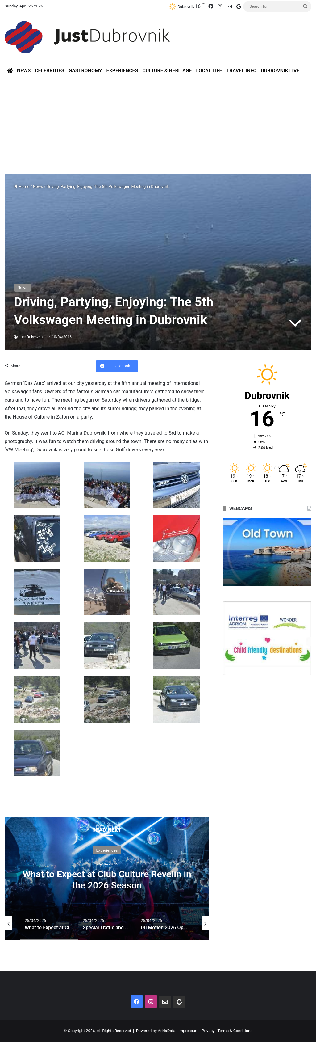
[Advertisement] (158, 121)
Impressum (188, 1030)
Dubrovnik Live (280, 71)
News (24, 71)
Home (21, 186)
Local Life (209, 71)
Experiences (122, 71)
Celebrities (49, 71)
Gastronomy (85, 71)
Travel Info (241, 71)
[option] (107, 878)
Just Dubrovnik (31, 337)
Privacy (208, 1030)
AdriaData (166, 1030)
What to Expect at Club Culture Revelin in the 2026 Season (107, 879)
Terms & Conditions (235, 1030)
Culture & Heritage (167, 71)
